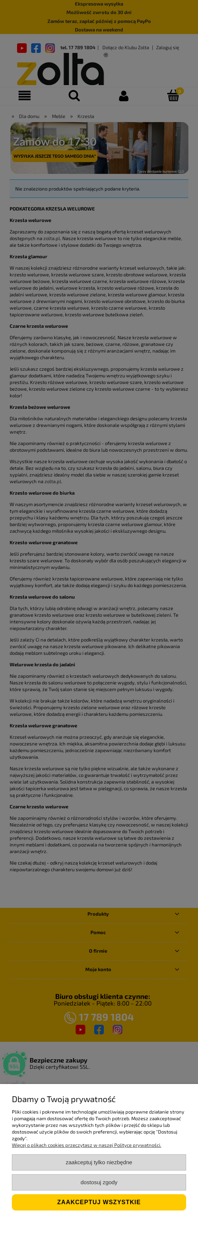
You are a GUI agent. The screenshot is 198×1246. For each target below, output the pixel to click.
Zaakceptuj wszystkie (99, 1202)
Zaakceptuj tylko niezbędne (99, 1162)
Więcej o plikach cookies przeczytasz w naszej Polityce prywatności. (86, 1145)
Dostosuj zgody (99, 1182)
